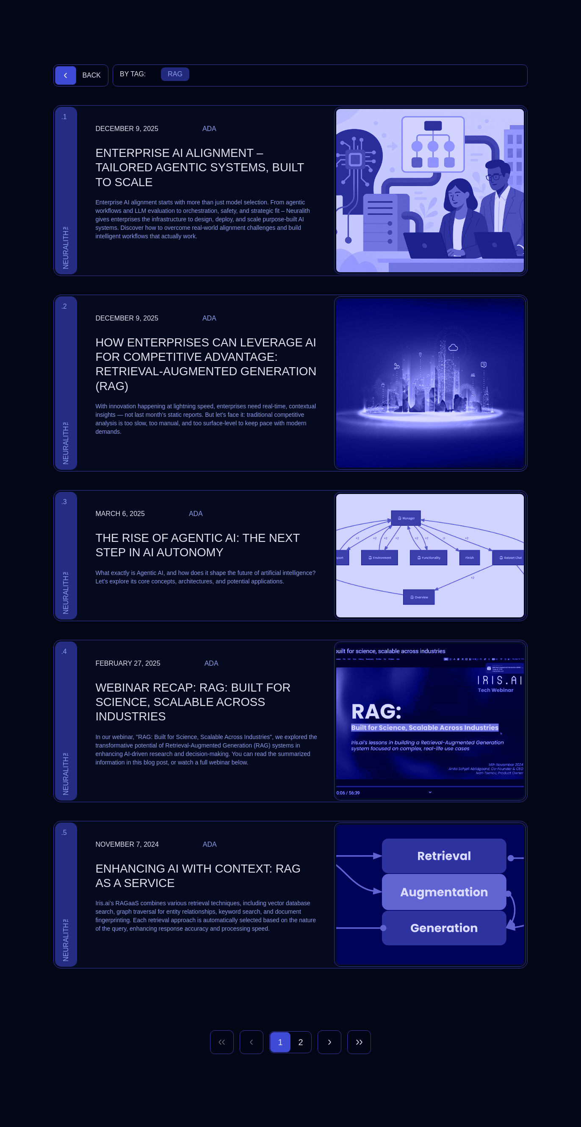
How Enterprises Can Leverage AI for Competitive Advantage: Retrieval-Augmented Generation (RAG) (205, 364)
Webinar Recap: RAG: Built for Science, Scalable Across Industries (192, 702)
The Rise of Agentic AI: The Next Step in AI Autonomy (197, 545)
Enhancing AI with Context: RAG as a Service (198, 876)
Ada (209, 128)
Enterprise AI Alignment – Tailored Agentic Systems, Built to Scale (199, 167)
